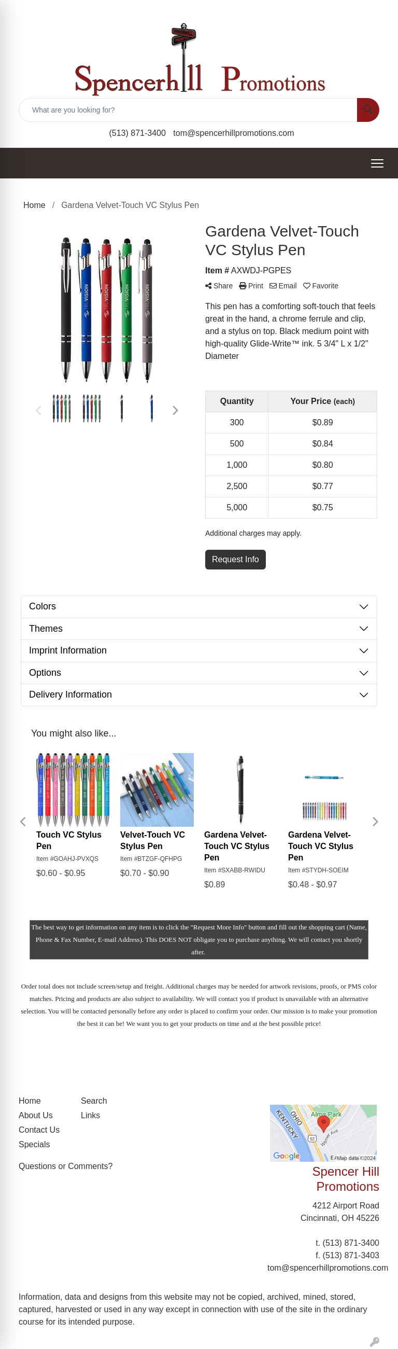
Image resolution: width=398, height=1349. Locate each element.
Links (90, 1115)
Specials (34, 1144)
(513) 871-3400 (137, 133)
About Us (36, 1115)
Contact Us (39, 1129)
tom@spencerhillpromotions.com (233, 133)
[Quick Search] (188, 110)
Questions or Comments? (65, 1166)
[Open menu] (377, 163)
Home (30, 1100)
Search (94, 1100)
